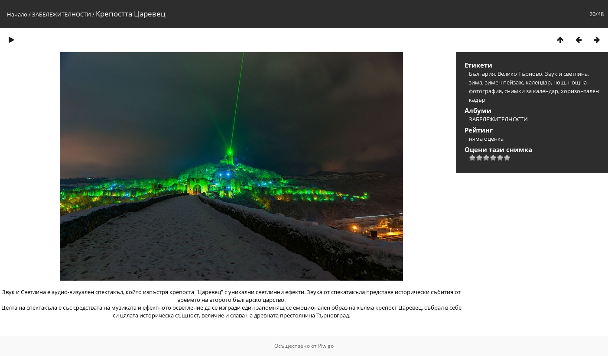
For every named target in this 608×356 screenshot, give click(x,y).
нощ (559, 82)
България (482, 74)
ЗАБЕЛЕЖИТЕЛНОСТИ (61, 14)
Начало (17, 14)
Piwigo (326, 346)
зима (475, 82)
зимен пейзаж (504, 82)
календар (538, 82)
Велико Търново (519, 74)
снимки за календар (531, 91)
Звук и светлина (566, 74)
